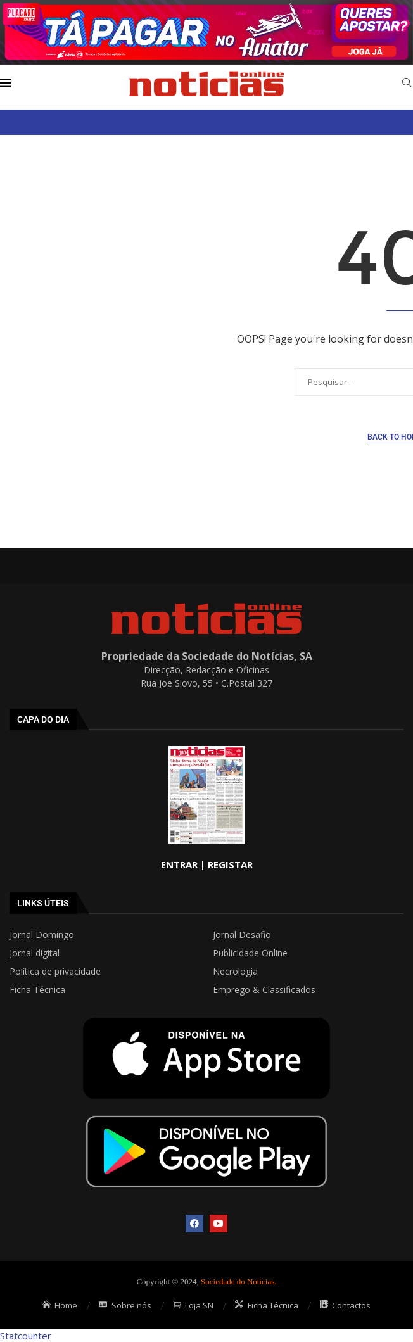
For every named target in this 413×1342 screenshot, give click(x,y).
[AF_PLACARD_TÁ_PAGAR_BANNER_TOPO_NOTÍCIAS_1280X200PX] (206, 6)
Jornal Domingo (42, 934)
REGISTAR (230, 864)
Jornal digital (35, 953)
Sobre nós (125, 1305)
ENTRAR (179, 864)
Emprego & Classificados (264, 989)
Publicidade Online (250, 953)
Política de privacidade (55, 971)
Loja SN (193, 1305)
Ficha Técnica (37, 989)
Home (60, 1305)
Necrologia (235, 971)
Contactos (345, 1305)
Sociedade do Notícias (237, 1281)
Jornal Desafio (242, 934)
